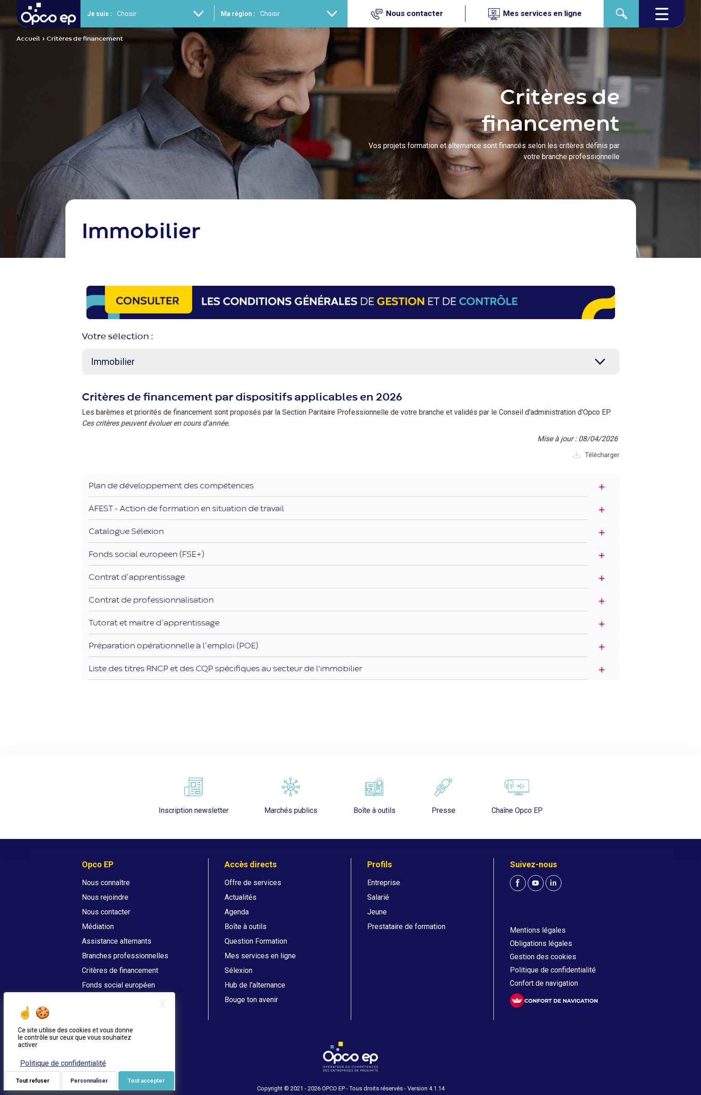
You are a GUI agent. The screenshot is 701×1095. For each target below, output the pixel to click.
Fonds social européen (118, 985)
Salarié (378, 897)
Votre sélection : (117, 337)
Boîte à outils (246, 926)
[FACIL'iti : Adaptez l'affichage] (554, 1001)
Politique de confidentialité (553, 970)
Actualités (241, 897)
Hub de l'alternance (255, 985)
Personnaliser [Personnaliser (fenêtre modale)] (89, 1081)
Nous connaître (106, 882)
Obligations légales (541, 943)
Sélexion (238, 970)
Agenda (237, 912)
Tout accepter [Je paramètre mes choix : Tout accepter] (146, 1081)
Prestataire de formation (406, 926)
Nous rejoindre (105, 897)
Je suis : (99, 13)
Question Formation (256, 941)
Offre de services (253, 882)
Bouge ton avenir (251, 999)
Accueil (28, 39)
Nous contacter (106, 912)
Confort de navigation (544, 983)
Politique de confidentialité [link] (63, 1063)
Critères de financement (120, 970)
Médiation (98, 926)
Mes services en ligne (260, 955)
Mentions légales (538, 930)
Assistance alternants (116, 941)
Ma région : (238, 13)
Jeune (377, 912)
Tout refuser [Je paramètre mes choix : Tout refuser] (32, 1081)
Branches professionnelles (125, 955)
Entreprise (383, 882)
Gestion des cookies (543, 956)
